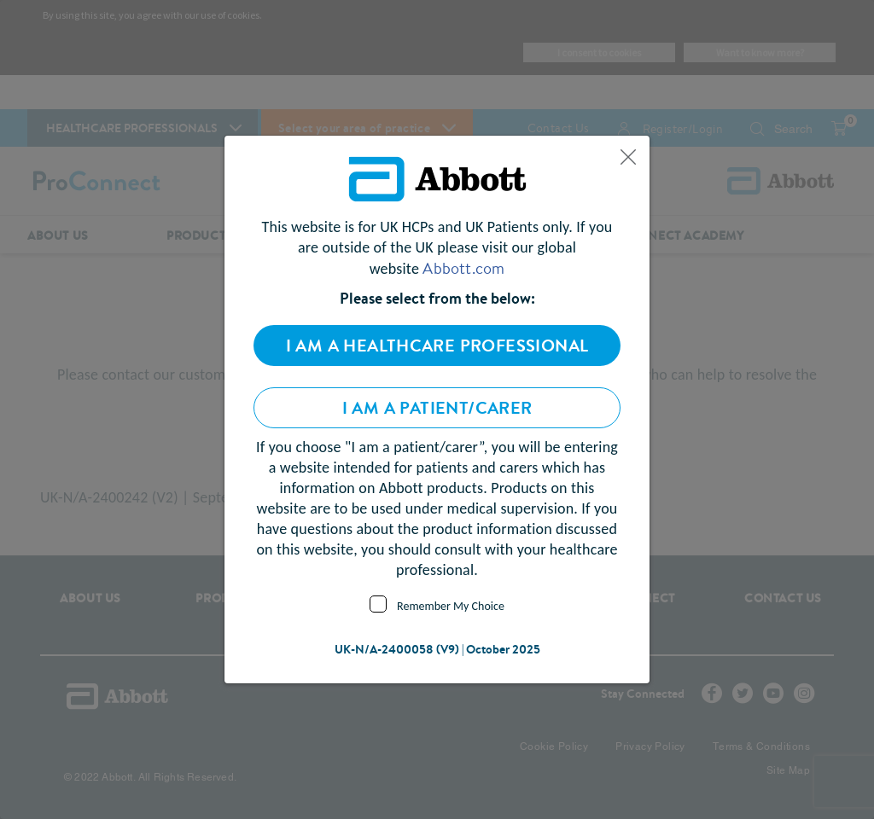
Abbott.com (463, 268)
